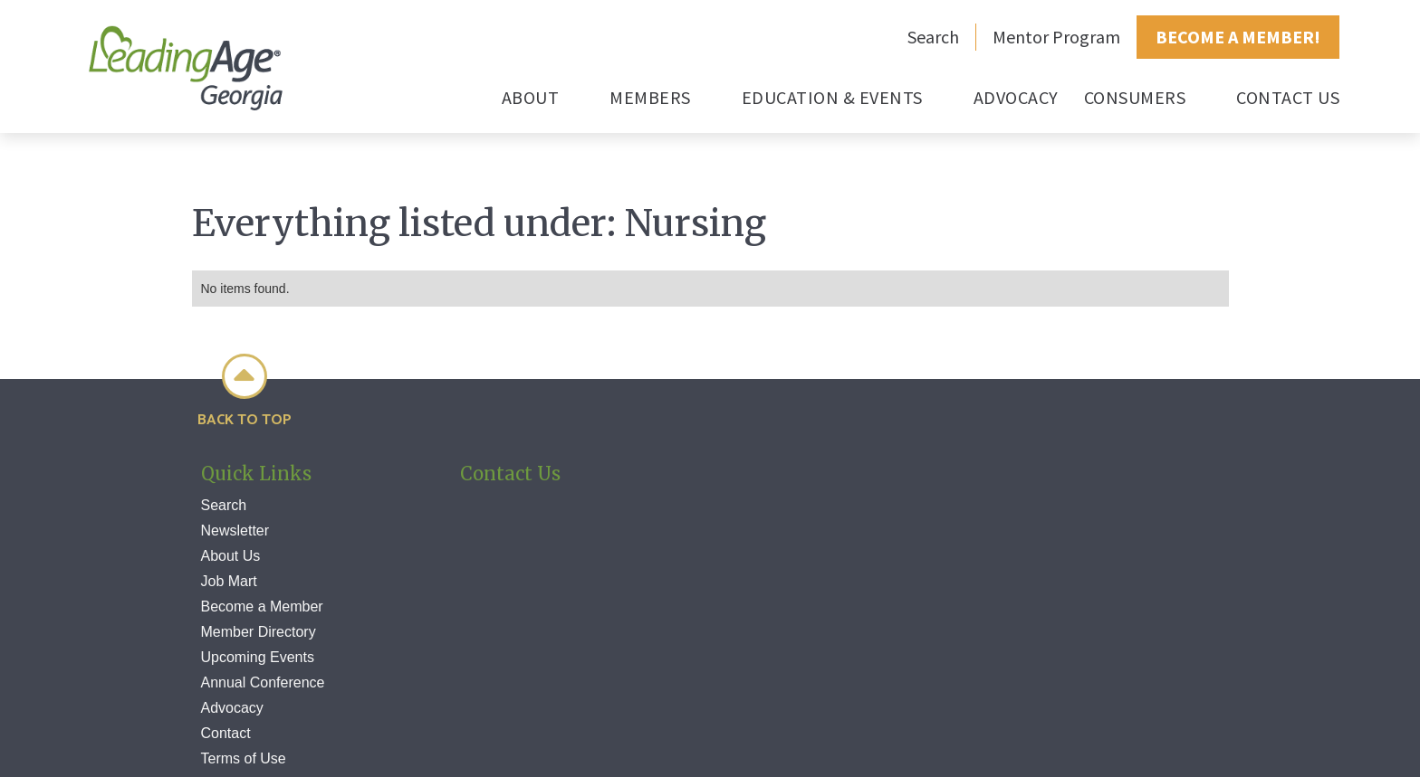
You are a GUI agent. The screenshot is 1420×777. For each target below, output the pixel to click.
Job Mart (229, 581)
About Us (231, 556)
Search (933, 36)
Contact (226, 733)
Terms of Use (243, 758)
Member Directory (258, 632)
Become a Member (262, 606)
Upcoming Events (257, 657)
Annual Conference (263, 682)
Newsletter (235, 530)
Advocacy (232, 707)
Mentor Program (1056, 36)
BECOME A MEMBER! (1238, 36)
